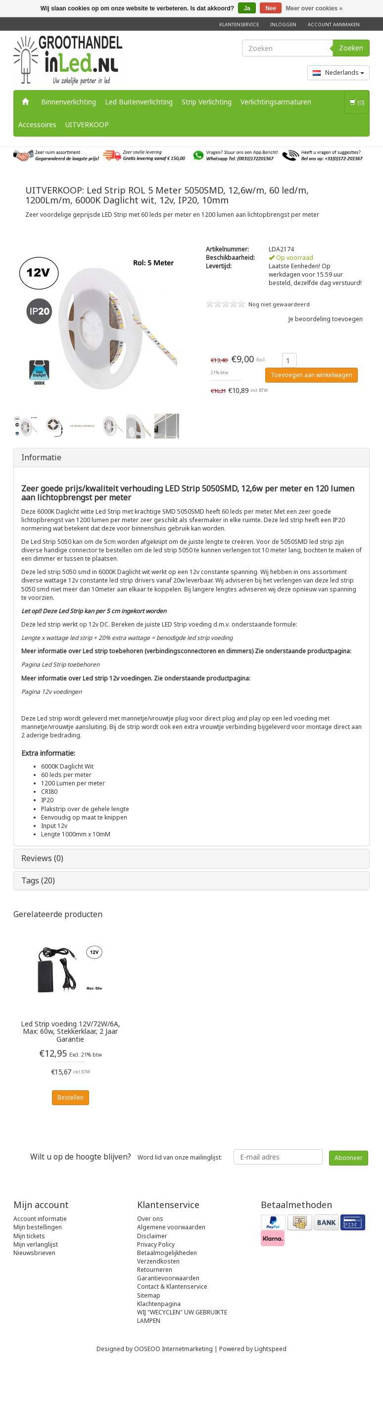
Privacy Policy (156, 1244)
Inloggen (283, 24)
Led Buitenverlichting (139, 101)
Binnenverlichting (68, 101)
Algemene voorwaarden (171, 1227)
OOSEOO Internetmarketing (173, 1349)
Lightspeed (270, 1349)
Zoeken (351, 47)
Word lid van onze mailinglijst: (126, 1156)
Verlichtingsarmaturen (275, 101)
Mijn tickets (29, 1236)
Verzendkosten (158, 1261)
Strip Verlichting (207, 101)
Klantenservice (239, 24)
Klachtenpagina (159, 1304)
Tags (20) (38, 880)
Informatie (41, 457)
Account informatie (40, 1218)
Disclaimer (152, 1236)
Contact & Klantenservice (172, 1286)
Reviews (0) (42, 858)
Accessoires (37, 124)
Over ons (150, 1218)
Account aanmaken (334, 24)
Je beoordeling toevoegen (325, 319)
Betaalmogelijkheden (167, 1253)
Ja (246, 8)
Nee (270, 8)
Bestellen (70, 1097)
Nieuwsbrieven (34, 1253)
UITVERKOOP (87, 124)
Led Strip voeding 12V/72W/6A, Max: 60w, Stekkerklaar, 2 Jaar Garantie (70, 1031)
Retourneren (154, 1269)
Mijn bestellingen (37, 1227)
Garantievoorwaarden (168, 1278)
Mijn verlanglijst (35, 1244)
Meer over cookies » (314, 8)
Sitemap (148, 1295)
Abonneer (349, 1158)
